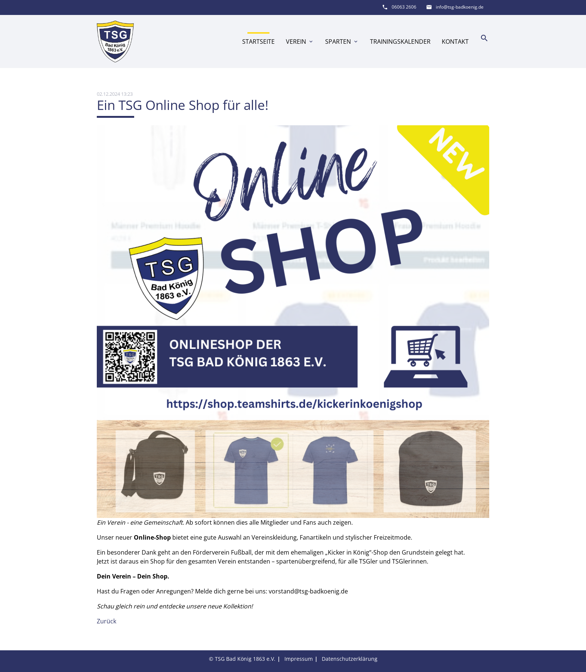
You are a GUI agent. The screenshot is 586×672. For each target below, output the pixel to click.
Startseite (258, 41)
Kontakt (455, 41)
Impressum (298, 658)
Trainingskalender (400, 41)
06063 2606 (404, 7)
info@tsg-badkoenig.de (460, 7)
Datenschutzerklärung (349, 658)
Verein (300, 41)
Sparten (342, 41)
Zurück (106, 621)
